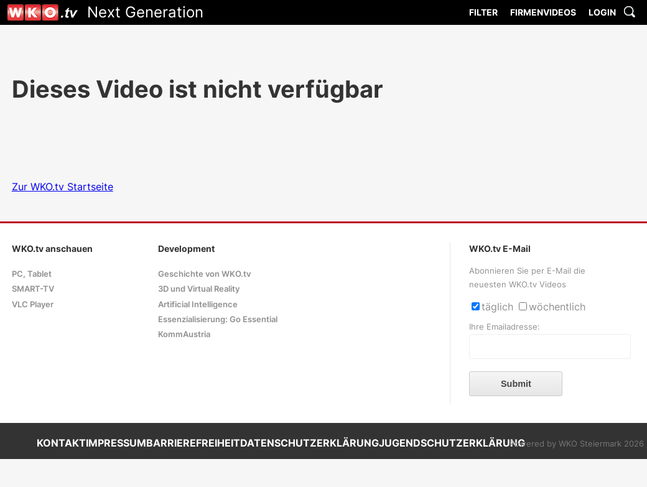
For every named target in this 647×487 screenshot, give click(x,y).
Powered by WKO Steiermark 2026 (577, 443)
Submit (516, 384)
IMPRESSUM (116, 443)
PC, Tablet (32, 274)
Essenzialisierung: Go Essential (217, 319)
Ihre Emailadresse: (504, 327)
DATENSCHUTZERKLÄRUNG (309, 443)
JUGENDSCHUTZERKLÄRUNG (452, 443)
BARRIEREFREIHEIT (193, 443)
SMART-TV (33, 289)
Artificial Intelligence (198, 304)
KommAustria (184, 334)
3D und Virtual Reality (199, 289)
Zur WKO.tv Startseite (62, 186)
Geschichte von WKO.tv (204, 274)
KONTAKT (61, 443)
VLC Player (33, 304)
